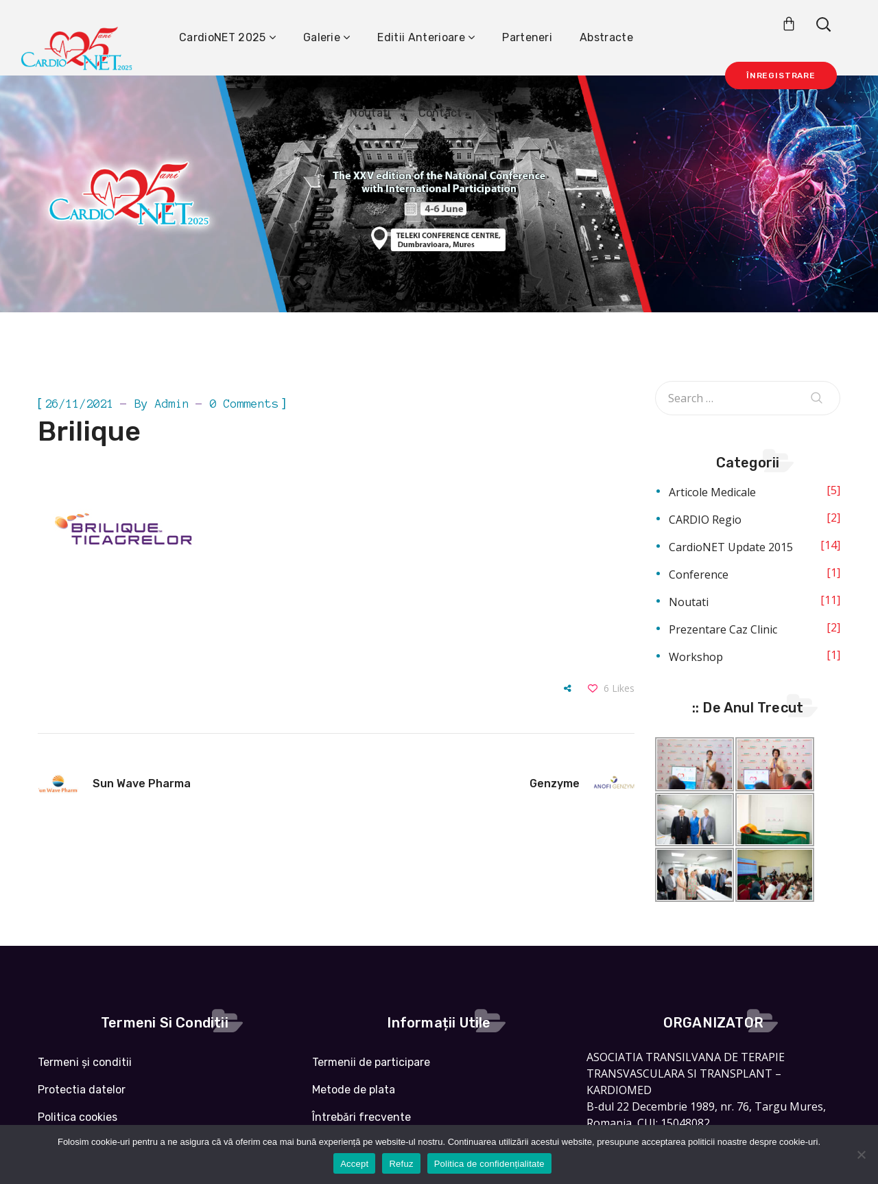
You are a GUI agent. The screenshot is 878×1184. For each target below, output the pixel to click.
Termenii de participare (371, 1062)
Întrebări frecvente (361, 1117)
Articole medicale (712, 492)
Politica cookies (77, 1117)
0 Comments (244, 403)
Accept (354, 1164)
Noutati (689, 602)
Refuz (401, 1164)
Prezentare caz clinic (723, 629)
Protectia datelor (82, 1089)
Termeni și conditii (85, 1062)
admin (172, 403)
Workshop (696, 656)
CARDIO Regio (705, 519)
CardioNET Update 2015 (731, 547)
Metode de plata (353, 1089)
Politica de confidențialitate (489, 1164)
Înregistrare (781, 75)
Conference (698, 574)
